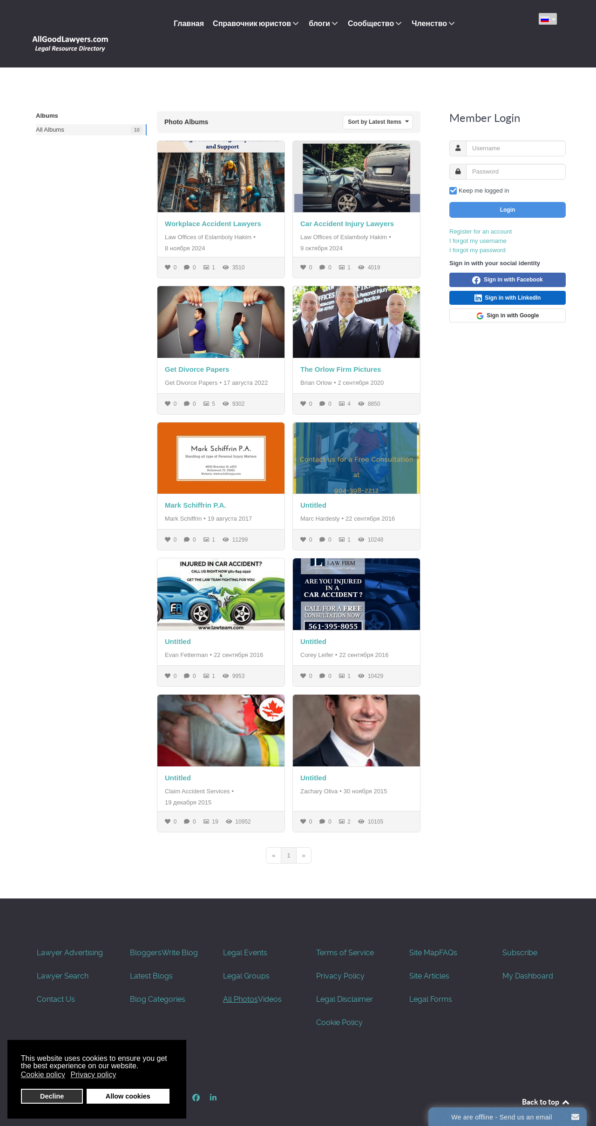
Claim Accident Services (197, 770)
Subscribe (519, 931)
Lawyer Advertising (70, 931)
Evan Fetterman (186, 633)
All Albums (50, 108)
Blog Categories (157, 978)
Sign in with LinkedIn (507, 277)
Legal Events (245, 931)
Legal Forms (430, 978)
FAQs (448, 931)
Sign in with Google (507, 295)
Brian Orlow (316, 361)
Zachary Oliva (319, 770)
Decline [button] (52, 1096)
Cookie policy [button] (43, 1075)
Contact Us (56, 978)
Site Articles (429, 955)
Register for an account (480, 210)
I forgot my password (477, 229)
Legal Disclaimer (344, 978)
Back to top (546, 1081)
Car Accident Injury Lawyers (347, 203)
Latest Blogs (151, 955)
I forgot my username (478, 219)
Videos (270, 978)
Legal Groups (246, 955)
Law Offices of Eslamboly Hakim (208, 216)
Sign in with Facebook (507, 259)
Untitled (313, 485)
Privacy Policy (340, 955)
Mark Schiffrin (183, 498)
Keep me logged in (484, 169)
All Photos (240, 978)
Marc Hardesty (320, 498)
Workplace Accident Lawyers (213, 203)
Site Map (424, 931)
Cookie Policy (339, 1001)
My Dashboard (527, 955)
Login (507, 189)
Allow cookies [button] (128, 1096)
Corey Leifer (316, 633)
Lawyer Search (62, 955)
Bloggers (146, 931)
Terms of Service (345, 931)
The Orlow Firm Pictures (340, 348)
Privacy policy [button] (93, 1075)
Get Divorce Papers (197, 348)
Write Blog (180, 931)
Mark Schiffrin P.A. (195, 485)
